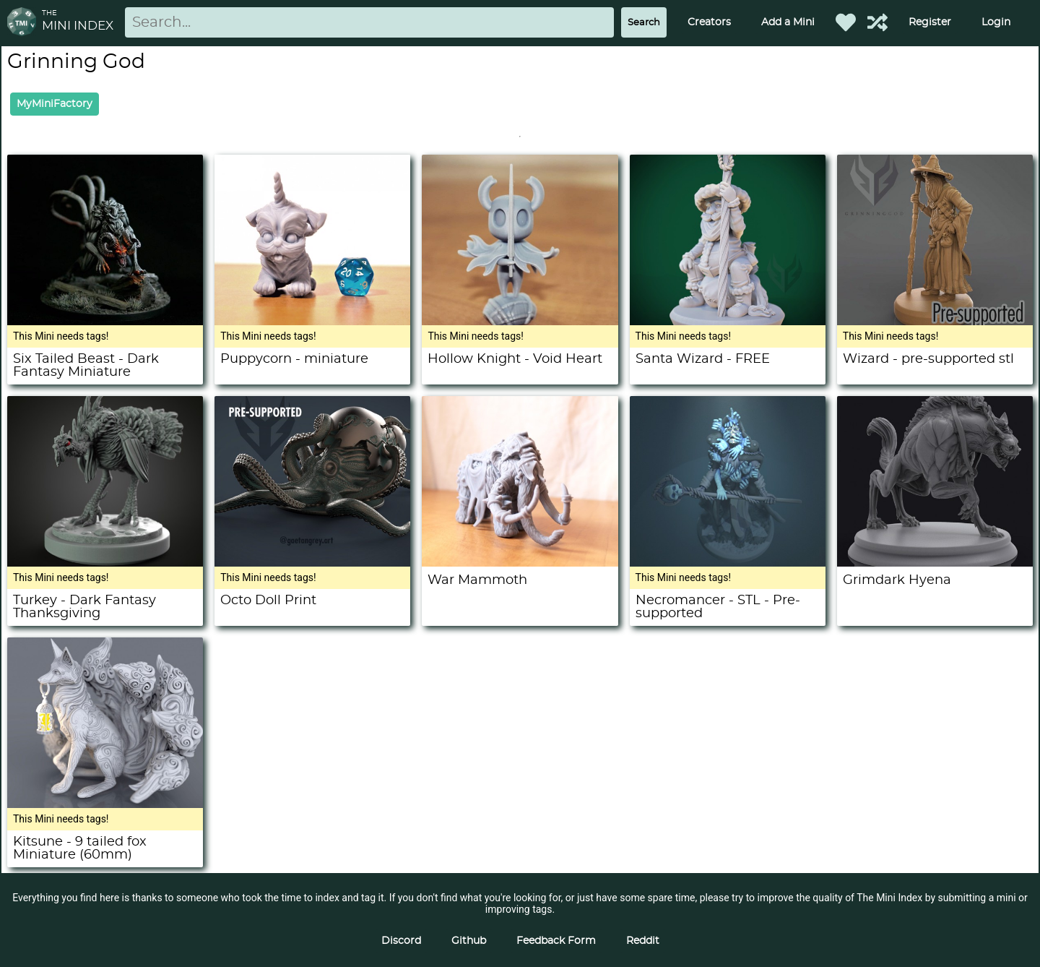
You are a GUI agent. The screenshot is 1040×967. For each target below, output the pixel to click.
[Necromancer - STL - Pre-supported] (728, 563)
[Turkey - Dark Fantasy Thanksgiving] (105, 563)
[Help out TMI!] (877, 22)
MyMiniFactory (54, 104)
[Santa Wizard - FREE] (728, 321)
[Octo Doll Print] (312, 563)
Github (468, 941)
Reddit (642, 941)
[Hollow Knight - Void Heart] (520, 321)
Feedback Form (556, 941)
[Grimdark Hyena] (935, 563)
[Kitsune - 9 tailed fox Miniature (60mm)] (105, 804)
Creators (709, 22)
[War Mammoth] (520, 563)
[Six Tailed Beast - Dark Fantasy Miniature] (105, 321)
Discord (401, 941)
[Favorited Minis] (846, 22)
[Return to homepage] (24, 22)
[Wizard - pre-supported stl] (935, 321)
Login (996, 22)
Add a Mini (788, 22)
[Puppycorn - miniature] (312, 321)
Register (930, 22)
